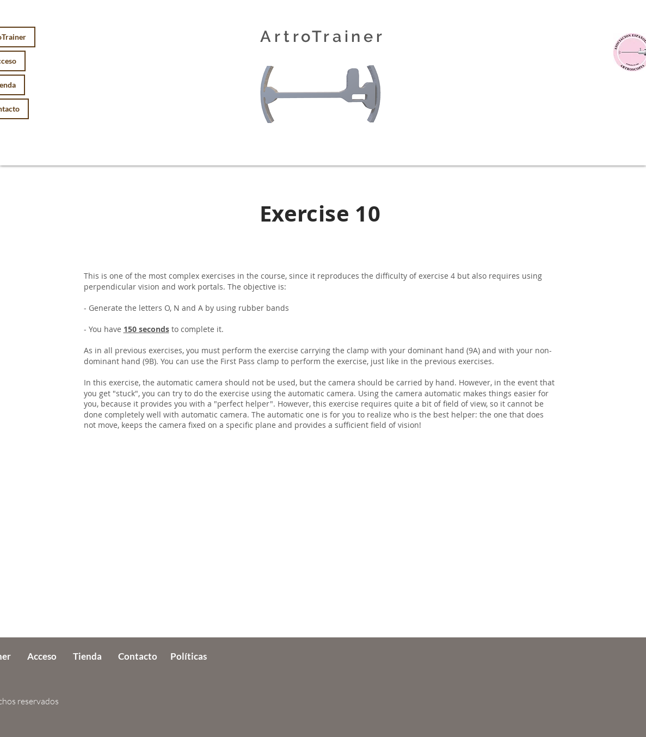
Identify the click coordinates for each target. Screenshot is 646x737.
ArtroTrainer (322, 36)
